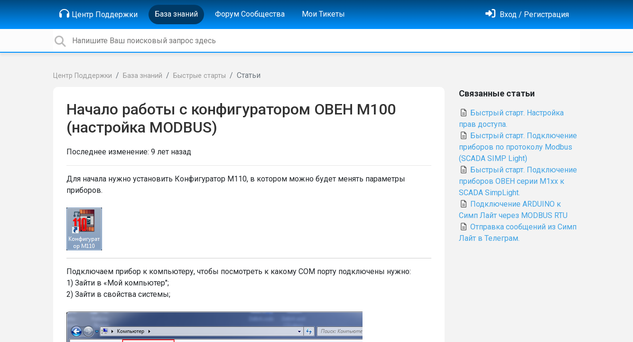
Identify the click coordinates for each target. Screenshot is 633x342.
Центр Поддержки (98, 14)
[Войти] (527, 14)
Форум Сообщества (250, 14)
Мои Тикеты (323, 14)
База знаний (176, 14)
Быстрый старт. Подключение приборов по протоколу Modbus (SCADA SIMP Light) (518, 147)
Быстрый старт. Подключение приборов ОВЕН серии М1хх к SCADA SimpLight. (518, 181)
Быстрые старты (199, 76)
